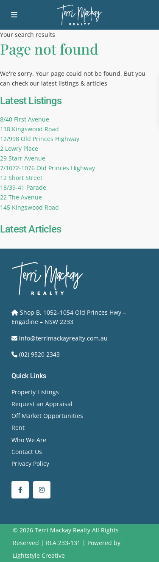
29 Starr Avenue (22, 158)
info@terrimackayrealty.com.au (63, 338)
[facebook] (20, 489)
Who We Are (28, 440)
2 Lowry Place (19, 148)
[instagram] (41, 489)
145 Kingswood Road (29, 207)
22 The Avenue (21, 197)
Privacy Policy (30, 464)
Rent (18, 428)
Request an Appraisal (42, 404)
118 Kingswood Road (29, 129)
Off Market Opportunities (47, 416)
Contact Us (26, 452)
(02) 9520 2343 (39, 354)
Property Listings (35, 392)
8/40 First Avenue (24, 119)
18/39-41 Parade (23, 187)
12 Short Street (21, 178)
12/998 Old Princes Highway (39, 139)
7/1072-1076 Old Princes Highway (47, 168)
